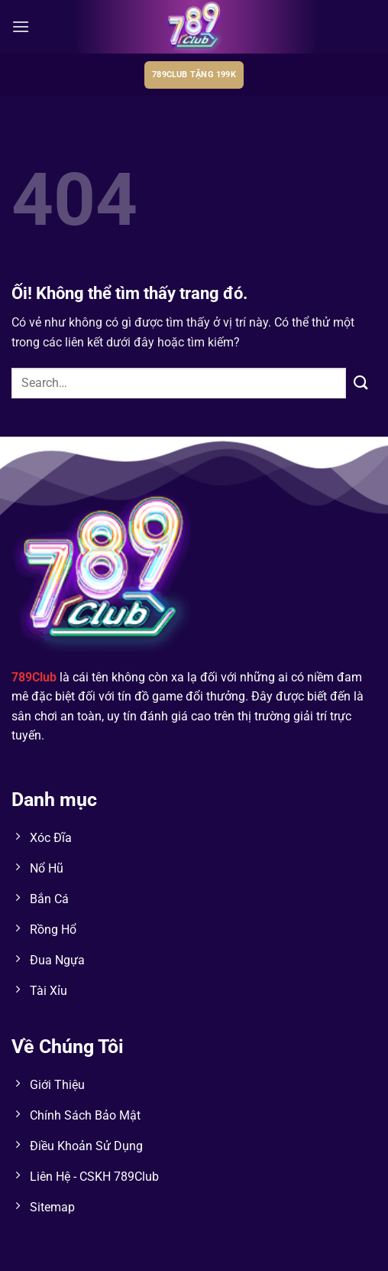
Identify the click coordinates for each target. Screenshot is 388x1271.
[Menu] (20, 26)
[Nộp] (361, 383)
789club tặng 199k (194, 75)
